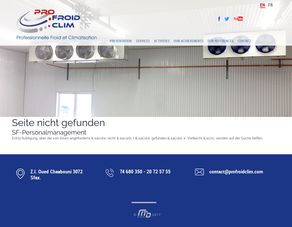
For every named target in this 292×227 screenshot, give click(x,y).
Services (143, 40)
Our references (221, 40)
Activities (162, 40)
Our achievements (189, 40)
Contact (244, 40)
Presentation (121, 40)
